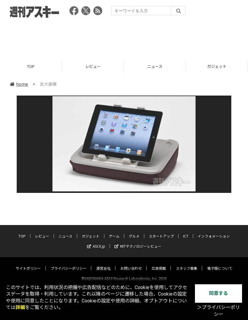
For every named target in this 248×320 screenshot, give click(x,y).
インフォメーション (214, 230)
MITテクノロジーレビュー (137, 240)
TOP (31, 66)
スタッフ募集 (186, 262)
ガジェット (217, 66)
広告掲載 (159, 262)
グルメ (134, 230)
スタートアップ (161, 230)
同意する (218, 293)
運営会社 (103, 262)
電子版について (219, 262)
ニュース (154, 66)
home (19, 84)
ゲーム (114, 230)
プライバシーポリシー (68, 262)
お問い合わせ (131, 262)
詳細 (20, 307)
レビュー (93, 66)
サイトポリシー (28, 262)
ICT (185, 230)
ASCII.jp (96, 240)
